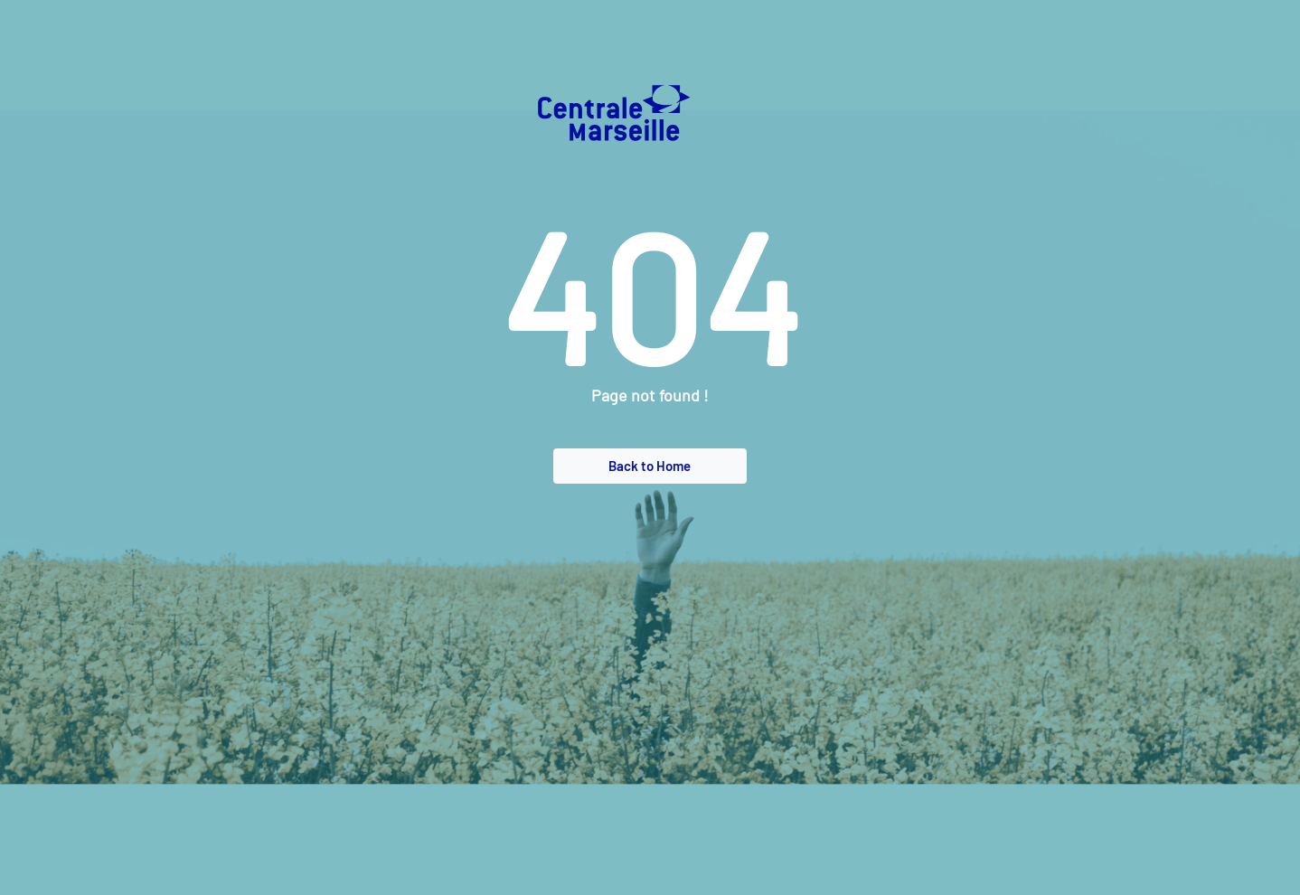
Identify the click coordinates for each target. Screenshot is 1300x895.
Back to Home (649, 465)
